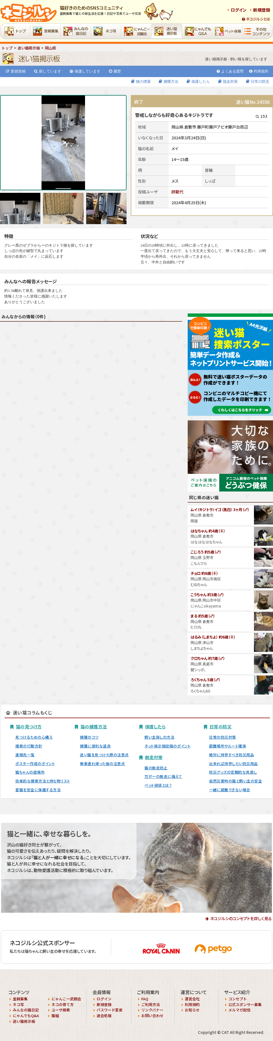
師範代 (177, 192)
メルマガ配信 (239, 1010)
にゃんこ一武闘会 (66, 998)
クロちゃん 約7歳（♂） (208, 658)
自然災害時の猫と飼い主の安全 (235, 781)
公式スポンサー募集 (245, 1004)
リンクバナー (152, 1010)
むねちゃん (199, 584)
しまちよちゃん (202, 648)
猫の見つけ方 (29, 726)
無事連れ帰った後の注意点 (102, 763)
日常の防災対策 (222, 737)
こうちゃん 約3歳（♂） (207, 594)
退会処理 (104, 1015)
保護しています (85, 71)
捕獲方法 (168, 81)
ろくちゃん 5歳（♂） (205, 679)
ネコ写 (18, 1004)
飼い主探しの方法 (159, 737)
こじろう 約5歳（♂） (206, 552)
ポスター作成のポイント (35, 763)
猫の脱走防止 (155, 768)
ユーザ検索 (60, 1010)
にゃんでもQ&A (26, 1015)
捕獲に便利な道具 (95, 746)
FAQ (144, 998)
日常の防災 (257, 81)
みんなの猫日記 (26, 1010)
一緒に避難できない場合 (229, 789)
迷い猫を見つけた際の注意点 (104, 754)
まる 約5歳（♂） (203, 616)
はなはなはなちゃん (206, 542)
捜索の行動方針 (28, 746)
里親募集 (20, 998)
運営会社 (192, 998)
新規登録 (261, 10)
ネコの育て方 (62, 1004)
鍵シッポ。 (198, 669)
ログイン (239, 10)
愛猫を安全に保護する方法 (38, 789)
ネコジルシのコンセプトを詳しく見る (241, 918)
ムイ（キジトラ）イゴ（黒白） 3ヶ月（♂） (220, 509)
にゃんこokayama (206, 606)
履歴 (115, 71)
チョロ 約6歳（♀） (204, 573)
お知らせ (192, 1010)
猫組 (55, 1015)
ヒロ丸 (196, 627)
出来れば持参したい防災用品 (233, 763)
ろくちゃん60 (200, 691)
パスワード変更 (110, 1010)
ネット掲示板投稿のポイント (167, 746)
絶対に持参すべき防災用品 (231, 754)
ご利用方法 (150, 1004)
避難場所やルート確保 (227, 746)
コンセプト (237, 998)
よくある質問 (230, 71)
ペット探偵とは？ (158, 785)
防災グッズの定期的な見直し (233, 772)
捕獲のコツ (89, 737)
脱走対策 (228, 81)
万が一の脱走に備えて (163, 776)
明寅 (194, 521)
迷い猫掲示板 (24, 1021)
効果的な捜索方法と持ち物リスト (42, 781)
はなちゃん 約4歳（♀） (208, 531)
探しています (47, 71)
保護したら (198, 81)
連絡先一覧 (25, 754)
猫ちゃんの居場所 (30, 772)
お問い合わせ (152, 1015)
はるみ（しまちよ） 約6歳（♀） (213, 637)
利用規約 (258, 71)
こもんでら (199, 563)
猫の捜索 (141, 81)
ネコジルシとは (256, 19)
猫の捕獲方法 (93, 726)
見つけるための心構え (34, 737)
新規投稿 (16, 71)
